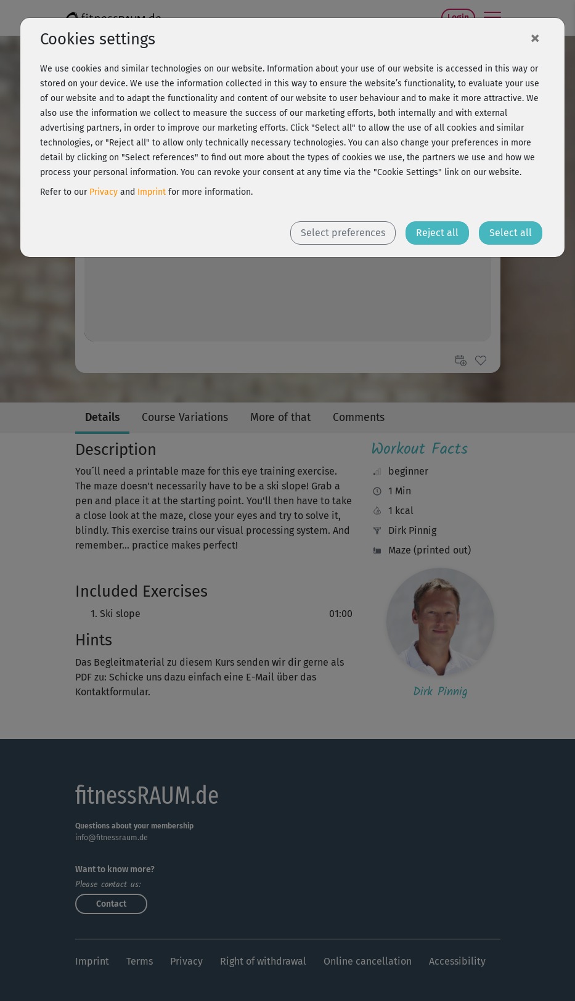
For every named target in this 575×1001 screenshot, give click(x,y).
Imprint (151, 192)
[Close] (535, 37)
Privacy (103, 192)
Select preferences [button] (343, 233)
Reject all (437, 233)
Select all (510, 233)
